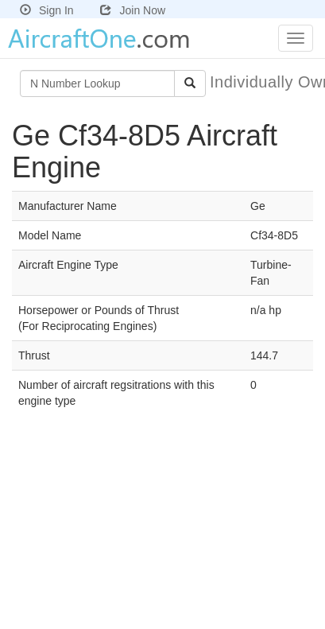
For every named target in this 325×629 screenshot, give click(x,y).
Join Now (132, 10)
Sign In (47, 10)
